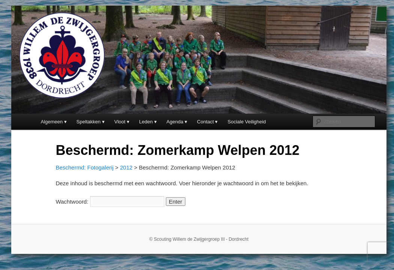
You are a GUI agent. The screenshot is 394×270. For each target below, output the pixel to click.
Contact (205, 121)
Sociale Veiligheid (247, 121)
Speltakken (89, 121)
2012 (126, 167)
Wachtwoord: (110, 201)
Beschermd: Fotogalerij (84, 167)
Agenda (175, 121)
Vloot (120, 121)
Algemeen (52, 121)
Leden (146, 121)
